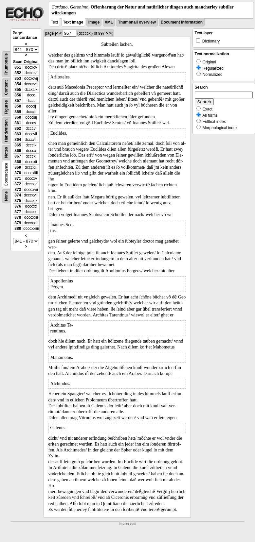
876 (17, 206)
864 (17, 139)
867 (17, 156)
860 (17, 117)
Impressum (127, 523)
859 (17, 112)
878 (17, 217)
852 (17, 73)
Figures (6, 107)
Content (6, 87)
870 (17, 173)
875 (17, 200)
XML (109, 22)
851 (17, 67)
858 (17, 106)
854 (17, 84)
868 (17, 162)
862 (17, 128)
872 (17, 184)
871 (17, 178)
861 (17, 123)
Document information (182, 22)
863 (17, 134)
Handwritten (6, 130)
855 (17, 89)
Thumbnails (6, 64)
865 (17, 145)
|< (56, 33)
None (6, 196)
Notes (6, 152)
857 (17, 100)
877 (17, 212)
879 (17, 223)
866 (17, 150)
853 (17, 78)
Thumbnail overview (136, 22)
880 (17, 228)
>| (111, 33)
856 (17, 95)
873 (17, 189)
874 (17, 195)
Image (94, 22)
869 (17, 167)
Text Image (73, 22)
